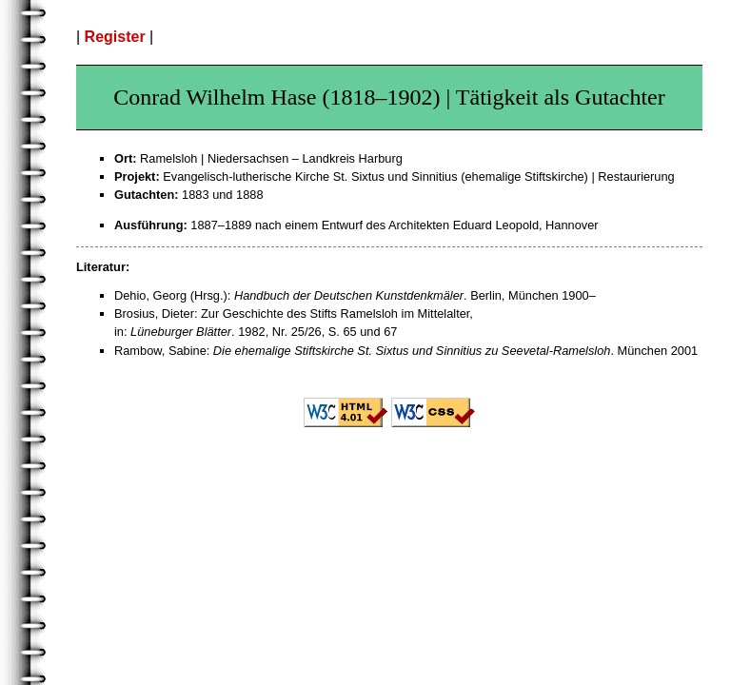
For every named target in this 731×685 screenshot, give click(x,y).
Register (115, 37)
